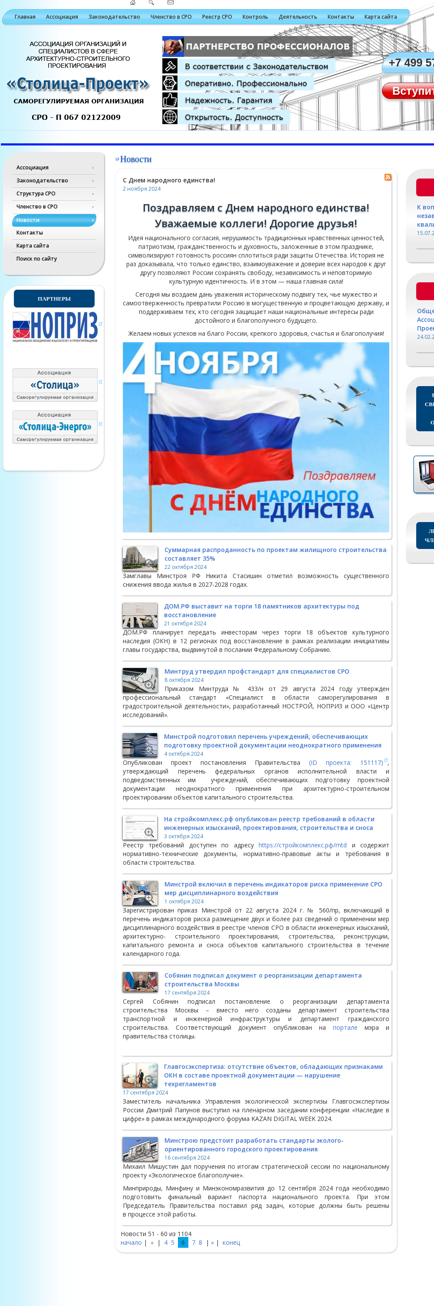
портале (345, 1027)
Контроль (255, 16)
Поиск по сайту (36, 258)
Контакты (341, 16)
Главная (25, 16)
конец (231, 1242)
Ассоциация (62, 16)
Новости (27, 220)
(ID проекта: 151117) (346, 762)
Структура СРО (36, 193)
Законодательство (114, 16)
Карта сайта (381, 16)
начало (131, 1242)
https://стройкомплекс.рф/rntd (303, 845)
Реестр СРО (217, 16)
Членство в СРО (171, 16)
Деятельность (298, 16)
